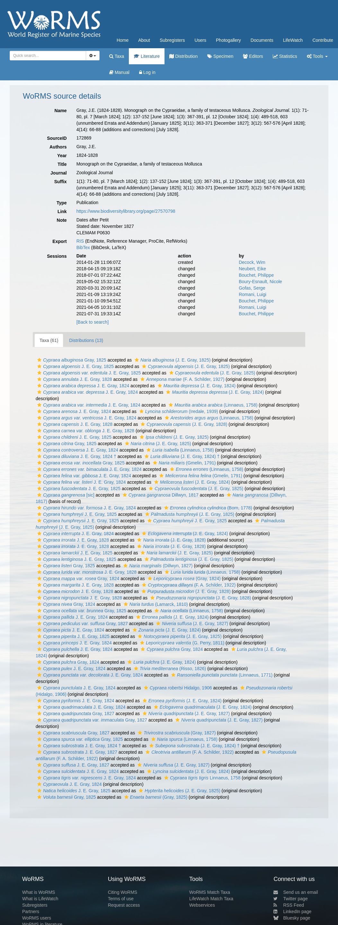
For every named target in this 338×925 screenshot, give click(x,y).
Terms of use (121, 898)
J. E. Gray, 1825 (75, 366)
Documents (262, 40)
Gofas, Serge (252, 288)
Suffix (60, 181)
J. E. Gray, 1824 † (76, 456)
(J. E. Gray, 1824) (196, 385)
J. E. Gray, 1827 (76, 752)
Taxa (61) (49, 340)
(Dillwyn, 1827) (157, 565)
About (144, 40)
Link (62, 211)
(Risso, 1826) (169, 668)
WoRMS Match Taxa (209, 892)
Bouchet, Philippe (256, 275)
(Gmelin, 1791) (183, 462)
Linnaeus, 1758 (201, 777)
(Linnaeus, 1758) (212, 405)
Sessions (57, 256)
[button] (39, 360)
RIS (80, 241)
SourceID (57, 138)
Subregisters (172, 40)
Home (123, 40)
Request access (124, 905)
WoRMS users (36, 918)
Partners (30, 911)
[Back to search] (92, 322)
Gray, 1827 (82, 623)
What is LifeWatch (40, 898)
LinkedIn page (292, 911)
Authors (58, 146)
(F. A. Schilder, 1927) (182, 379)
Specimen (220, 56)
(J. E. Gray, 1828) (183, 424)
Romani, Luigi (252, 294)
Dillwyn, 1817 (160, 495)
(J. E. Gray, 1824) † (181, 456)
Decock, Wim (252, 262)
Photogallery (228, 40)
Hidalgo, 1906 (177, 687)
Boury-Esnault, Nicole (260, 281)
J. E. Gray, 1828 (74, 379)
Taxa (116, 56)
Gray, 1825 (71, 360)
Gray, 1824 (77, 578)
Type (62, 202)
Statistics (285, 56)
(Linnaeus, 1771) (221, 675)
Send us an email (295, 892)
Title (62, 164)
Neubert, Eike (252, 268)
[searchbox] (47, 55)
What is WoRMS (38, 892)
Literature (147, 56)
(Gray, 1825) (155, 797)
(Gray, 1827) (176, 732)
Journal (58, 172)
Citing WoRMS (123, 892)
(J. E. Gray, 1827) (191, 623)
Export (59, 241)
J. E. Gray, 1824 (82, 385)
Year (62, 155)
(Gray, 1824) (183, 578)
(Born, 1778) (207, 507)
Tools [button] (317, 56)
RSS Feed (288, 905)
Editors (253, 56)
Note (62, 220)
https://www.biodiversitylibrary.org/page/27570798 (125, 211)
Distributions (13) (86, 340)
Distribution (183, 56)
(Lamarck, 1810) (155, 604)
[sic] (65, 495)
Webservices (202, 905)
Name (61, 110)
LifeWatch (293, 40)
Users (200, 40)
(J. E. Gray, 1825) (171, 360)
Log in (147, 72)
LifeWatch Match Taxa (211, 898)
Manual (119, 72)
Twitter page (290, 898)
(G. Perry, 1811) (181, 642)
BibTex (83, 247)
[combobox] (48, 55)
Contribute (322, 40)
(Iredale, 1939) (178, 411)
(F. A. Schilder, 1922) (188, 585)
